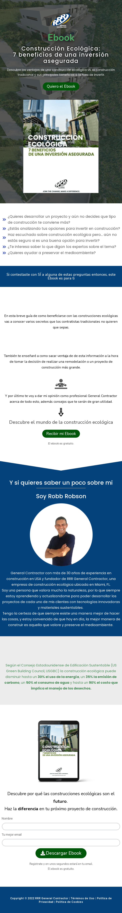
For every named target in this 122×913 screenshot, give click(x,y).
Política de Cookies (69, 902)
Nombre (7, 818)
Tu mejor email (12, 834)
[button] (61, 86)
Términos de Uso (82, 898)
